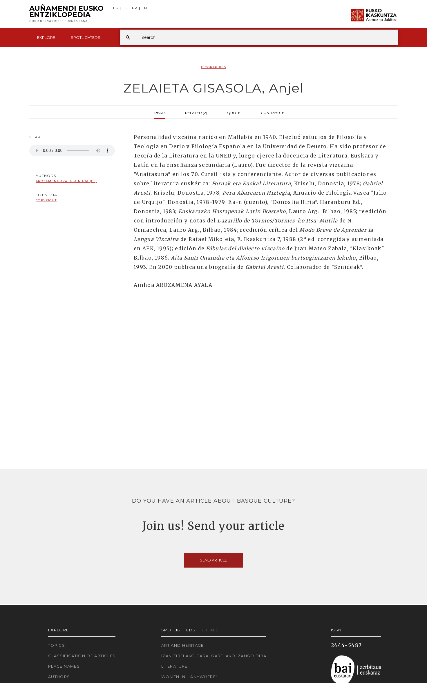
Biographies (213, 67)
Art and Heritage (182, 645)
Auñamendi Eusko (66, 14)
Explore (46, 37)
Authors (59, 676)
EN (144, 8)
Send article (213, 560)
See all (209, 630)
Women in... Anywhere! (189, 676)
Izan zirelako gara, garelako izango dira (213, 655)
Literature (174, 666)
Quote (233, 112)
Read (159, 112)
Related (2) (196, 112)
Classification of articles (81, 655)
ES (115, 8)
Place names (64, 666)
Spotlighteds (85, 37)
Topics (56, 645)
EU (125, 8)
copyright (46, 200)
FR (134, 8)
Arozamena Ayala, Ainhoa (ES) (66, 181)
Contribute (272, 112)
